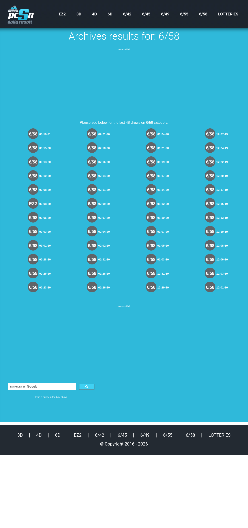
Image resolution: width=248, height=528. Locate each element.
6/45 (146, 14)
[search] (41, 387)
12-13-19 (222, 217)
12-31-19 (163, 273)
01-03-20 (163, 259)
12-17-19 (222, 189)
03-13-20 (45, 162)
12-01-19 (222, 287)
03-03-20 (45, 231)
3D (78, 14)
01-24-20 (163, 134)
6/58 (203, 14)
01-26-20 (104, 287)
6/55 (184, 14)
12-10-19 (222, 231)
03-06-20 (45, 217)
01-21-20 (163, 148)
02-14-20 (104, 176)
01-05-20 (163, 245)
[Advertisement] (124, 82)
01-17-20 (163, 176)
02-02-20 (104, 245)
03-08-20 (45, 189)
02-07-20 (104, 217)
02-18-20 (104, 148)
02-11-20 (104, 189)
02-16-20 (104, 162)
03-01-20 (45, 245)
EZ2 (62, 14)
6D (109, 14)
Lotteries (228, 14)
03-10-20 (45, 176)
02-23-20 (45, 287)
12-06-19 (222, 259)
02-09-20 (104, 204)
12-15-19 (222, 204)
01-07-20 (163, 231)
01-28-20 (104, 273)
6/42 (127, 14)
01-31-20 (104, 259)
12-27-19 (222, 134)
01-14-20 (163, 189)
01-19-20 (163, 162)
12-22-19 (222, 162)
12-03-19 (222, 273)
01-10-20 (163, 217)
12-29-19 (163, 287)
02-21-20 (104, 134)
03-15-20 (45, 148)
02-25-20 (45, 273)
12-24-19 (222, 148)
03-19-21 (45, 134)
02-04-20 (104, 231)
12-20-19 (222, 176)
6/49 (165, 14)
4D (94, 14)
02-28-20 (45, 259)
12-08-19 (222, 245)
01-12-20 (163, 204)
